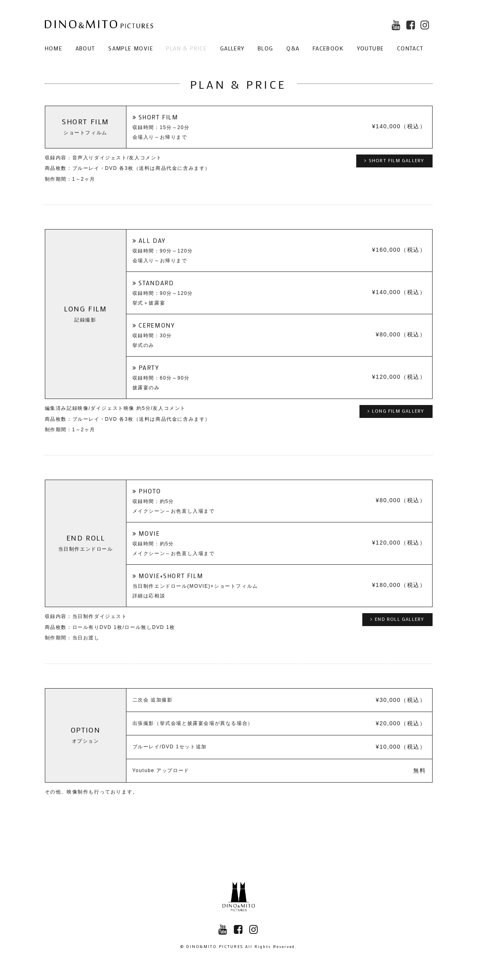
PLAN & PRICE (186, 48)
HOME (54, 48)
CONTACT (410, 48)
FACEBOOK (328, 48)
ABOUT (85, 48)
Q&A (292, 48)
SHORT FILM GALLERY (394, 160)
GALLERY (232, 48)
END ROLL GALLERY (397, 619)
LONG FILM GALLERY (396, 410)
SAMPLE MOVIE (130, 48)
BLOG (265, 48)
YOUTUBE (370, 48)
